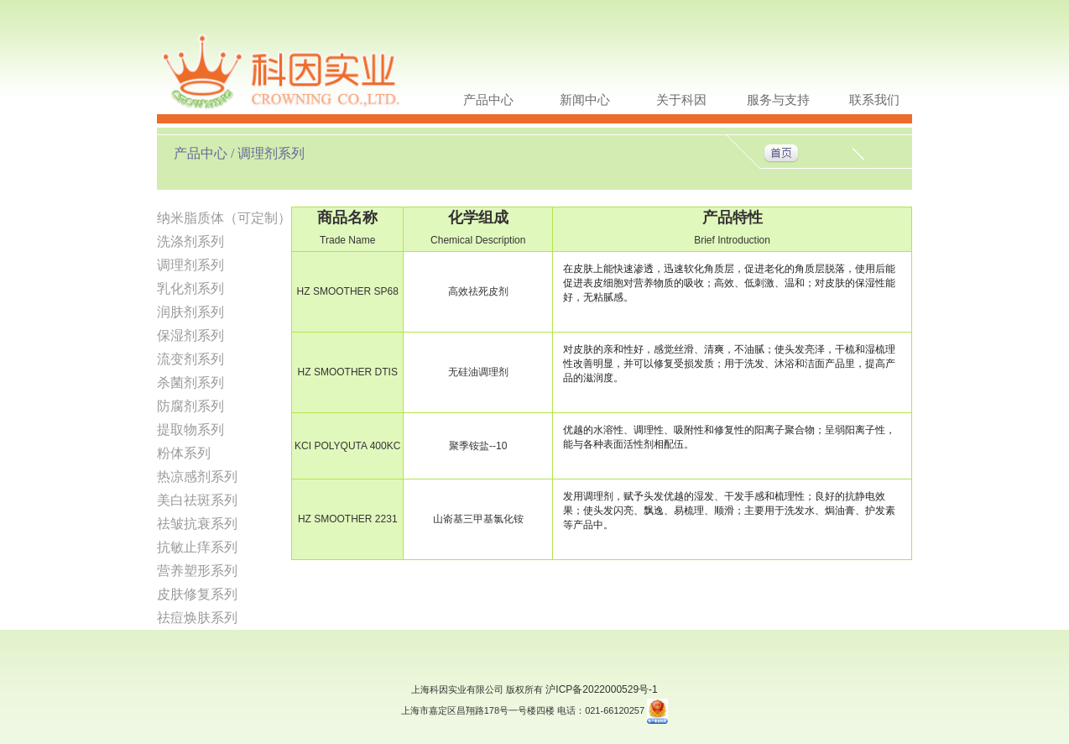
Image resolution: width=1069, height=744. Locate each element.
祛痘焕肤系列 (197, 617)
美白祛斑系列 (197, 500)
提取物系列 (190, 429)
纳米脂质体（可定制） (224, 218)
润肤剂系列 (190, 312)
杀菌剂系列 (190, 382)
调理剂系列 (190, 265)
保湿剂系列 (190, 335)
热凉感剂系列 (197, 476)
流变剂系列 (190, 359)
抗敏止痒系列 (197, 547)
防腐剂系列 (190, 406)
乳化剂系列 (190, 288)
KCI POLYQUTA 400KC (347, 446)
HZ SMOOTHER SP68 (348, 291)
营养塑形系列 (197, 570)
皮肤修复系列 (197, 594)
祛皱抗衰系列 (197, 523)
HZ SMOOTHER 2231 (348, 519)
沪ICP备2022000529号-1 (601, 689)
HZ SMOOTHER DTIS (348, 372)
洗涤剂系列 (190, 241)
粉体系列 (184, 453)
